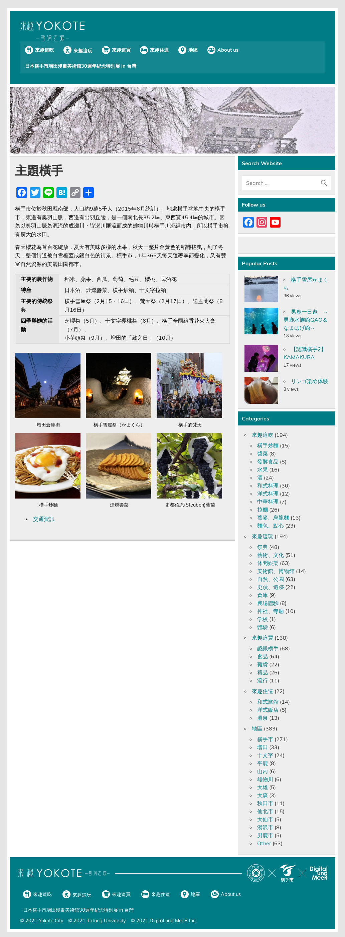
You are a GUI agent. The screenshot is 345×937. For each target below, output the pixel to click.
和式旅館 (268, 701)
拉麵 (262, 509)
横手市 (265, 739)
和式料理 (268, 485)
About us (227, 50)
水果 (262, 469)
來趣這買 (121, 50)
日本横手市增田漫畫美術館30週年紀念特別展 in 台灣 (80, 66)
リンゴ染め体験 (309, 381)
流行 (262, 680)
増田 (262, 747)
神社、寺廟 (270, 611)
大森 (262, 795)
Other (264, 843)
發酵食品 (268, 461)
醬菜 (262, 453)
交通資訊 (43, 519)
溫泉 (262, 717)
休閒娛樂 (268, 563)
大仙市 (265, 819)
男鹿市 (265, 835)
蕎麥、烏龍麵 (273, 517)
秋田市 (265, 803)
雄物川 (265, 779)
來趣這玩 (82, 51)
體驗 (262, 627)
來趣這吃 (44, 50)
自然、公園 (270, 579)
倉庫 (262, 595)
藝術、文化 (270, 555)
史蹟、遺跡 (270, 587)
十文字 (265, 755)
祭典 (262, 547)
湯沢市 (265, 827)
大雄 (262, 787)
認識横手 (268, 648)
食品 (262, 656)
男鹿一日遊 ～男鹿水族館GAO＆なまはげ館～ (306, 319)
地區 (193, 50)
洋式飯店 (268, 709)
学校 (262, 619)
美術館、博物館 (276, 571)
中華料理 (268, 501)
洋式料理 (268, 493)
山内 (262, 771)
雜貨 (262, 664)
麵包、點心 (270, 525)
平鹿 (262, 763)
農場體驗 (268, 603)
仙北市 (265, 811)
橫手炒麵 (268, 445)
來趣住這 (159, 50)
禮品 (262, 672)
